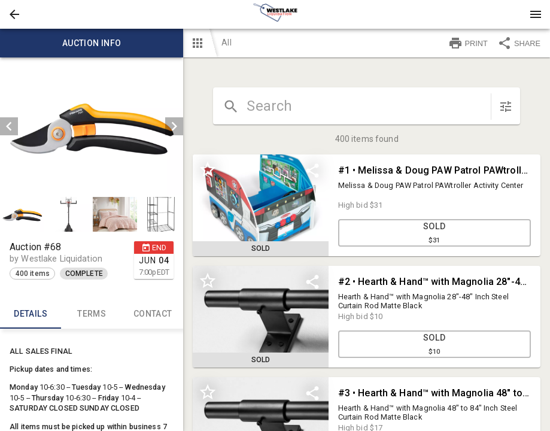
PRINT (468, 43)
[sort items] (506, 106)
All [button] (226, 42)
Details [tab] (30, 314)
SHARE (518, 43)
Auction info (91, 43)
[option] (91, 126)
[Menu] (535, 14)
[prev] (9, 126)
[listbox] (91, 126)
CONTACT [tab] (152, 314)
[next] (174, 126)
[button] (14, 14)
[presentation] (275, 14)
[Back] (14, 14)
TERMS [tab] (91, 314)
